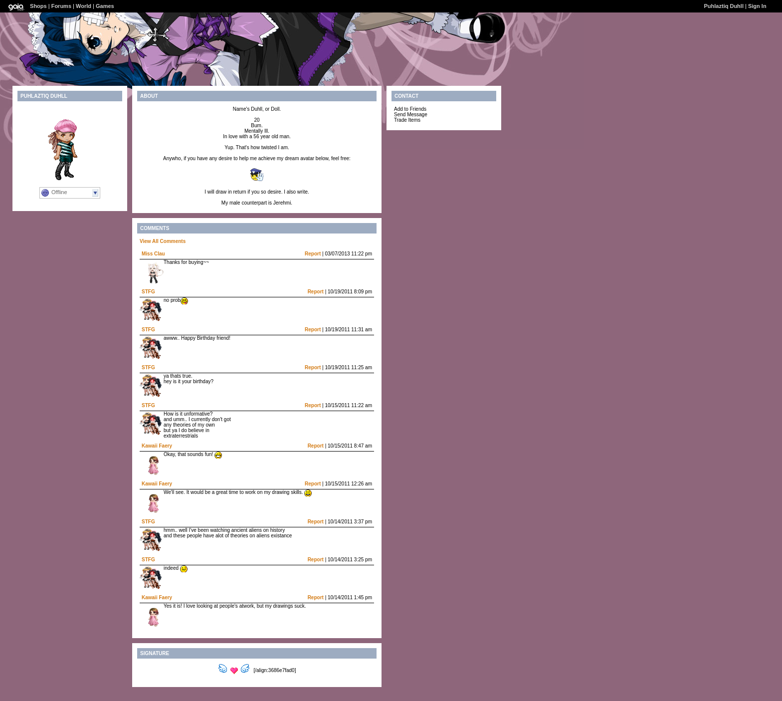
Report (313, 253)
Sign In (757, 6)
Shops (38, 6)
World (83, 6)
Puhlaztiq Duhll (724, 6)
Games (105, 6)
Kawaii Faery (157, 446)
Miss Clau (153, 253)
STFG (148, 291)
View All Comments (163, 241)
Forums (61, 6)
